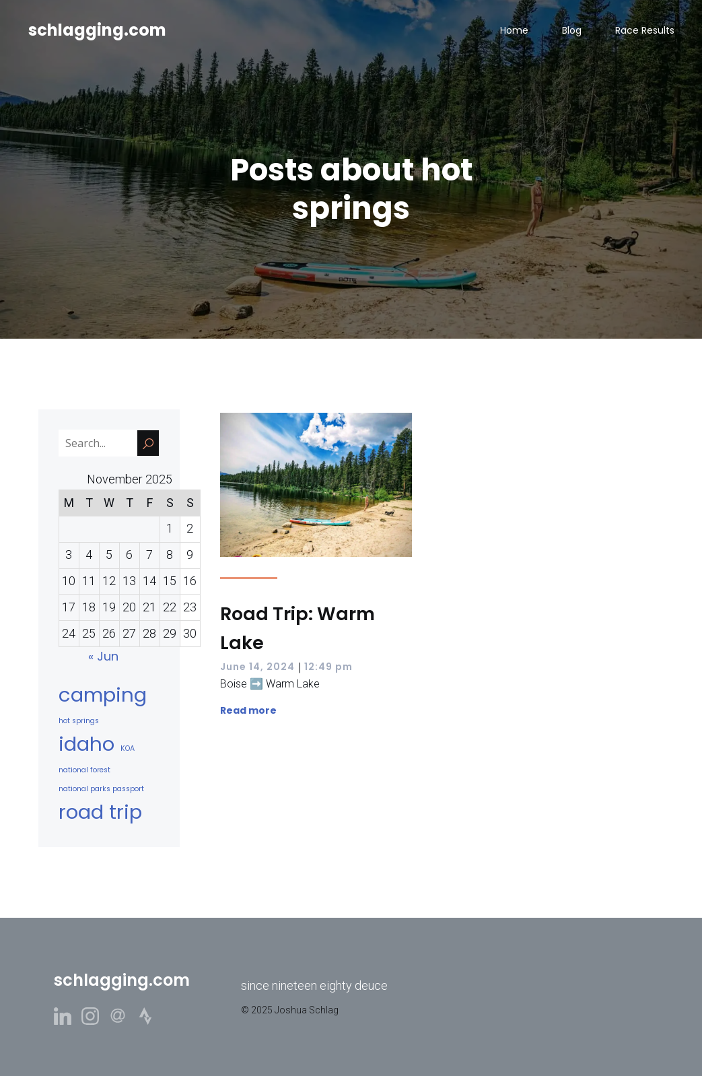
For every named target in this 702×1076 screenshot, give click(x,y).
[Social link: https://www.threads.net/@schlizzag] (123, 1015)
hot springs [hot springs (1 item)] (79, 721)
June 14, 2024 (257, 666)
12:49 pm (328, 666)
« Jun (103, 656)
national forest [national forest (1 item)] (84, 770)
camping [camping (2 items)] (103, 694)
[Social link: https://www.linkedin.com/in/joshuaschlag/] (67, 1015)
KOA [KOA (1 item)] (127, 748)
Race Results (644, 30)
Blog (572, 30)
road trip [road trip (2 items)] (100, 812)
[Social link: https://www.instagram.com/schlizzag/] (95, 1015)
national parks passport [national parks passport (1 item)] (101, 789)
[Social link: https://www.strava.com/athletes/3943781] (150, 1015)
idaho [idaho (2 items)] (86, 744)
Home (514, 30)
